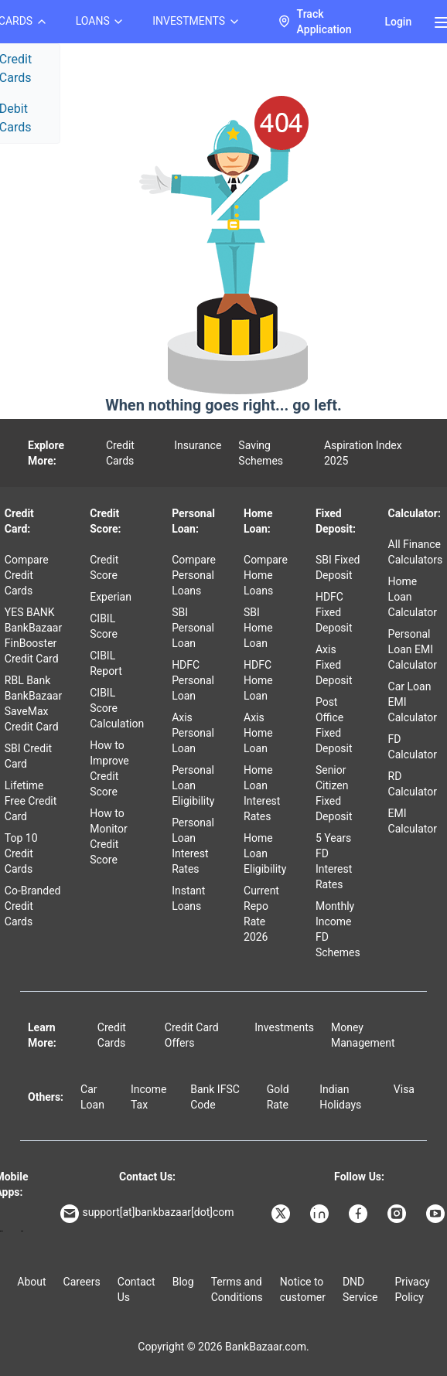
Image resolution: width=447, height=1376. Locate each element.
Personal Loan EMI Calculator (412, 649)
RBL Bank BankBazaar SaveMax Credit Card (33, 703)
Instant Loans (188, 898)
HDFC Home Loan (258, 680)
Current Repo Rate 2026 (261, 913)
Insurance (197, 445)
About (31, 1282)
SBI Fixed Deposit (338, 567)
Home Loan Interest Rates (262, 793)
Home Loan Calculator (412, 596)
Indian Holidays (340, 1097)
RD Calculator (412, 784)
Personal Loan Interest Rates (193, 845)
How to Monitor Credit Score (109, 836)
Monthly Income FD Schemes (338, 929)
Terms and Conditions (237, 1289)
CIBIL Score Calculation (117, 708)
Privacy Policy (411, 1289)
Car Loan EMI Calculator (412, 702)
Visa (404, 1089)
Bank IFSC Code (215, 1097)
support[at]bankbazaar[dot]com (147, 1213)
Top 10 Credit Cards (21, 853)
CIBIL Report (106, 663)
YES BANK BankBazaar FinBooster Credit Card (33, 635)
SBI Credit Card (28, 756)
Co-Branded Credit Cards (33, 906)
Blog (183, 1282)
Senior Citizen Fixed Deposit (334, 793)
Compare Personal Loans (194, 575)
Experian (110, 597)
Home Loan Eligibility (265, 853)
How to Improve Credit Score (109, 768)
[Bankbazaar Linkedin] (321, 1213)
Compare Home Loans (266, 575)
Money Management (362, 1035)
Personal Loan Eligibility (193, 785)
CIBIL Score (104, 626)
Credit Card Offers (192, 1035)
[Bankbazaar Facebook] (359, 1213)
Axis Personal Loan (193, 732)
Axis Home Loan (258, 732)
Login (397, 21)
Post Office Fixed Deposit (334, 725)
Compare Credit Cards (27, 575)
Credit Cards (120, 453)
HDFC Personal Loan (193, 680)
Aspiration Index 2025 (363, 453)
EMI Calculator (412, 821)
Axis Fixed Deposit (334, 664)
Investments (284, 1027)
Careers (82, 1282)
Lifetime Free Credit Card (31, 801)
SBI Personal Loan (193, 627)
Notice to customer (303, 1289)
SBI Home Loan (258, 627)
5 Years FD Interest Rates (334, 861)
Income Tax (149, 1097)
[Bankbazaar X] (282, 1213)
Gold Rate (278, 1097)
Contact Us (136, 1289)
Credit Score (104, 567)
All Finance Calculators (415, 552)
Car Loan (92, 1097)
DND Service (360, 1289)
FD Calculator (412, 747)
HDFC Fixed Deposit (334, 612)
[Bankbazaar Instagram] (398, 1213)
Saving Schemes (260, 453)
